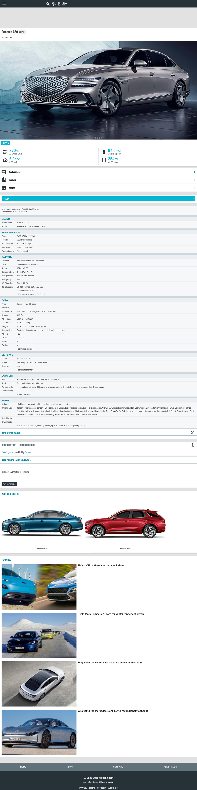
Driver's (5, 362)
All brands (170, 767)
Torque (5, 240)
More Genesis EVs (10, 493)
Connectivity (7, 391)
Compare (102, 180)
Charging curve (8, 452)
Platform (5, 308)
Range (4, 268)
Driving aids (7, 408)
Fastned (28, 452)
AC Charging (7, 283)
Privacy (83, 788)
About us (113, 788)
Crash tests (7, 422)
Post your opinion (9, 484)
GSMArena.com (106, 782)
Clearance (6, 323)
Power (4, 236)
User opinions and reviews (17, 460)
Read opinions (102, 172)
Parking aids (7, 387)
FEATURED (6, 559)
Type (4, 304)
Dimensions (7, 311)
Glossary (101, 788)
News (70, 767)
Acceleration (7, 244)
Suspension (7, 330)
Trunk (4, 338)
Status (4, 226)
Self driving (7, 418)
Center (4, 359)
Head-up (5, 366)
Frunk (4, 341)
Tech (4, 264)
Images (102, 187)
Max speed (6, 247)
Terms (92, 788)
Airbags (5, 404)
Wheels (5, 334)
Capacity (5, 261)
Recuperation (8, 276)
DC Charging (7, 287)
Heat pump (6, 279)
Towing (5, 345)
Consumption (8, 272)
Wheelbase (6, 319)
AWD (5, 143)
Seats (4, 379)
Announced (7, 223)
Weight (5, 326)
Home (23, 767)
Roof (4, 383)
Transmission (8, 251)
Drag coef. (6, 315)
